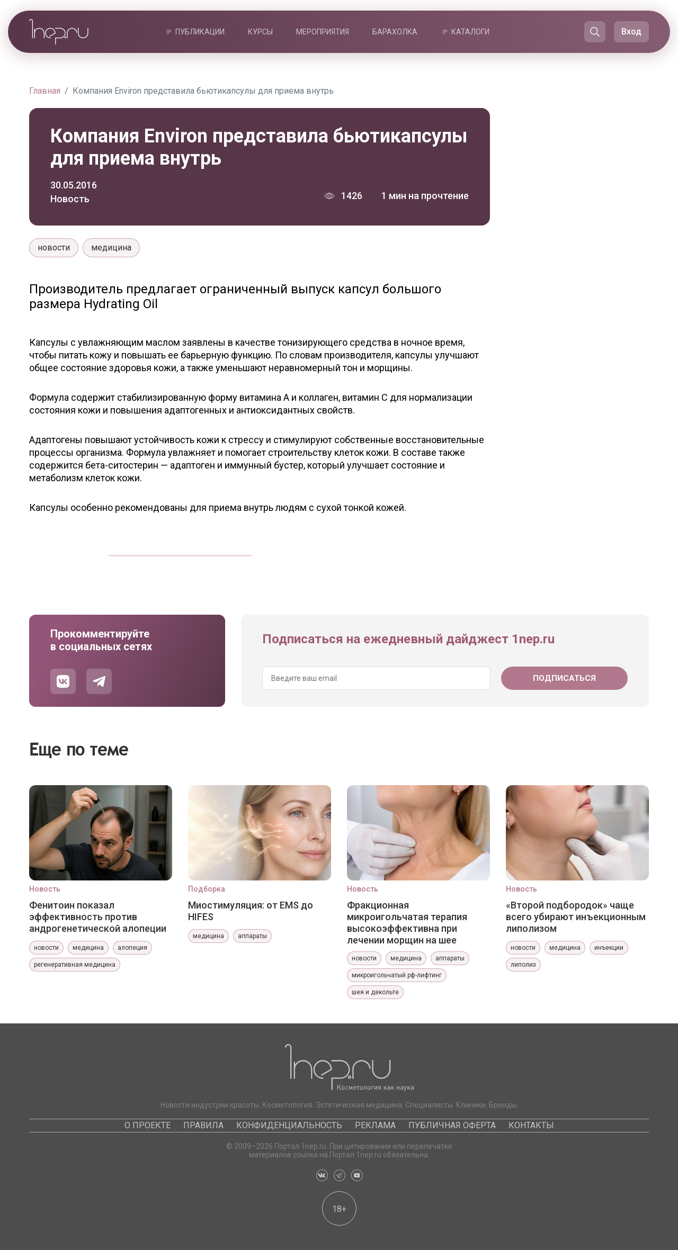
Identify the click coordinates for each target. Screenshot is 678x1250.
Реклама (375, 1125)
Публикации (200, 32)
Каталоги (470, 32)
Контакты (531, 1125)
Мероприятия (322, 32)
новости (54, 247)
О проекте (147, 1125)
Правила (203, 1125)
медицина (111, 247)
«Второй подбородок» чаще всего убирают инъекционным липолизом (576, 917)
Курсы (260, 32)
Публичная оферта (452, 1125)
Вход (631, 31)
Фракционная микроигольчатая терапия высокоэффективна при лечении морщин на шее (407, 922)
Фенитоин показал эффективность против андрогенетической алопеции (97, 917)
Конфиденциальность (289, 1125)
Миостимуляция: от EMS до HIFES (250, 911)
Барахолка (394, 32)
